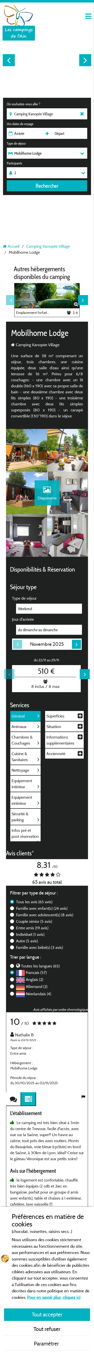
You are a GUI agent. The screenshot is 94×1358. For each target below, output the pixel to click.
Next (85, 60)
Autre (27, 940)
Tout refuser (47, 1329)
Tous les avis (34, 901)
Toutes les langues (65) (40, 965)
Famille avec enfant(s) (41, 908)
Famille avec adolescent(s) (44, 914)
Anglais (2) (34, 979)
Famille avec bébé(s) (39, 947)
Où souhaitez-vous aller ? (23, 104)
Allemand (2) (36, 986)
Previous (9, 60)
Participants (14, 163)
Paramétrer (47, 1343)
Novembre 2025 (47, 644)
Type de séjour (16, 143)
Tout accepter (47, 1314)
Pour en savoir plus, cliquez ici (53, 1297)
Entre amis (32, 927)
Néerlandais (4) (38, 993)
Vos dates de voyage (20, 124)
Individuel (30, 934)
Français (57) (36, 972)
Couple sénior (34, 921)
